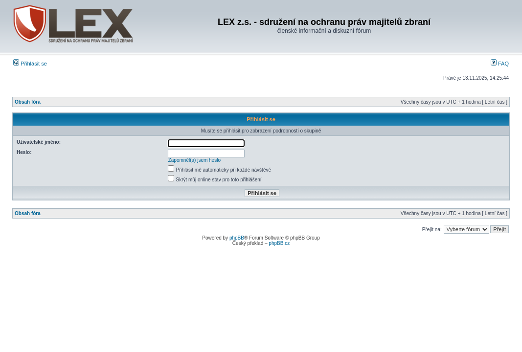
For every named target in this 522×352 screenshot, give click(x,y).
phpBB (236, 238)
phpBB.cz (279, 243)
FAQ (500, 63)
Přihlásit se (30, 63)
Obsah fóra (28, 102)
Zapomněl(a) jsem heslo (194, 160)
